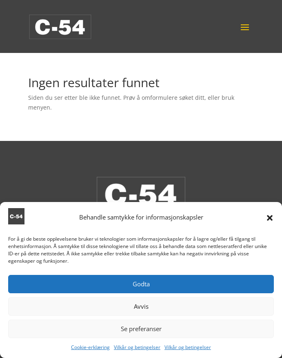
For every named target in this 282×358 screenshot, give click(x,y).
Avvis (141, 309)
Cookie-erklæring (90, 349)
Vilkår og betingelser (137, 349)
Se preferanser (141, 331)
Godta (141, 286)
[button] (270, 220)
